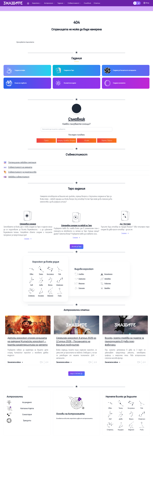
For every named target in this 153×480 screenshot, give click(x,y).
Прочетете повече (15, 362)
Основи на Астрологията (70, 413)
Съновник (76, 119)
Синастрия (19, 414)
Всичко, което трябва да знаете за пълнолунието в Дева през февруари (124, 341)
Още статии (76, 373)
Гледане (28, 239)
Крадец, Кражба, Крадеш (66, 140)
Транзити (19, 420)
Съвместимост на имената (20, 167)
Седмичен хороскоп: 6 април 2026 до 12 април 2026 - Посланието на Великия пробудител (76, 341)
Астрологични (15, 396)
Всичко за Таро (76, 246)
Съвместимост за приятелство (22, 172)
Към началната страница (76, 37)
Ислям (86, 140)
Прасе (46, 140)
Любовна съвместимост (18, 177)
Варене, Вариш (107, 140)
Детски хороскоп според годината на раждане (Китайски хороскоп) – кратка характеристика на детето (28, 341)
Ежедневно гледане (28, 224)
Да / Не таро (125, 224)
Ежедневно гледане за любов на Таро (76, 225)
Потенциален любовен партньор (22, 162)
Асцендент (19, 402)
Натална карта (20, 408)
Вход (146, 3)
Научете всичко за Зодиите (121, 396)
